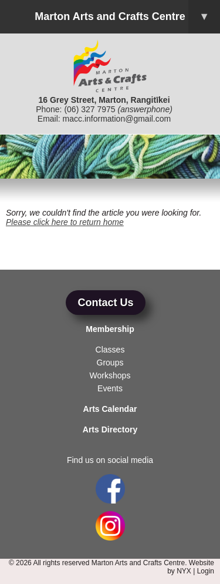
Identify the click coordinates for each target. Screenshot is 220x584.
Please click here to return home (65, 222)
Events (110, 388)
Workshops (110, 375)
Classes (110, 349)
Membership (110, 329)
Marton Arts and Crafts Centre (127, 16)
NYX (184, 571)
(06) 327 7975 (89, 109)
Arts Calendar (110, 409)
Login (205, 571)
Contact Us (105, 302)
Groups (110, 362)
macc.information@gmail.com (117, 118)
